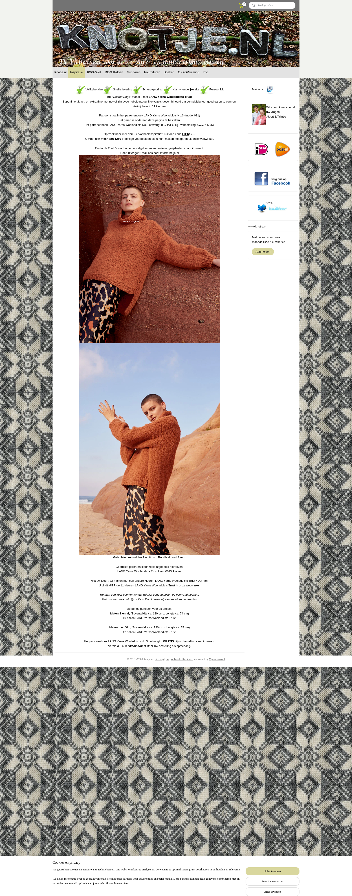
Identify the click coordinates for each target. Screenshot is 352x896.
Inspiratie (76, 72)
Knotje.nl (60, 72)
